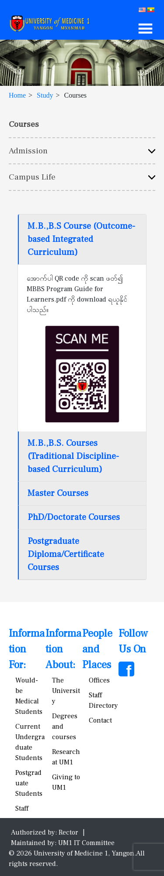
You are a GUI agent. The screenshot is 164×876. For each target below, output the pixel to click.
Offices (99, 680)
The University (66, 691)
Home (17, 95)
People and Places (97, 649)
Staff (21, 808)
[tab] (82, 239)
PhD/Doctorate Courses (74, 517)
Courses (24, 124)
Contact (100, 720)
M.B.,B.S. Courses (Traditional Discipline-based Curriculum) (73, 456)
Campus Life (32, 177)
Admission (28, 151)
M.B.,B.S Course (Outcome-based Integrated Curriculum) (81, 239)
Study (45, 95)
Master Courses (58, 493)
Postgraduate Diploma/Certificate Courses (66, 554)
